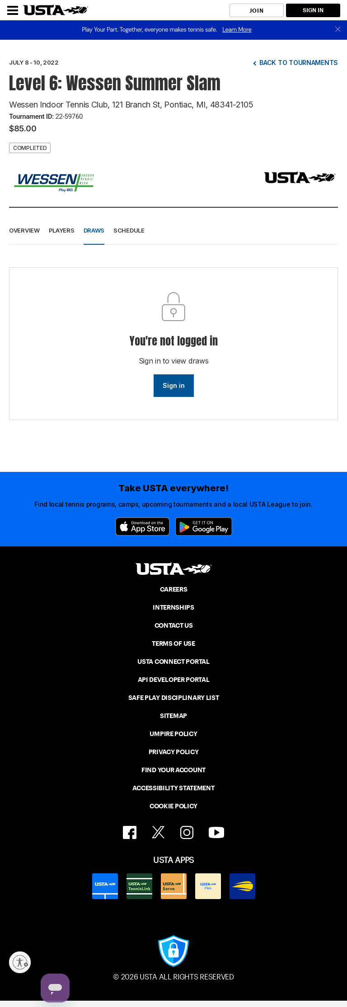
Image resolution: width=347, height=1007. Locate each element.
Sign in (174, 385)
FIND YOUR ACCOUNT (173, 770)
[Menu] (13, 10)
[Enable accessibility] (20, 962)
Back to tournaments (298, 62)
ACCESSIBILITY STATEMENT (173, 788)
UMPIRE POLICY (173, 734)
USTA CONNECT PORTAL (173, 661)
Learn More (236, 29)
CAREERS (174, 589)
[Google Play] (203, 526)
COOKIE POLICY (173, 806)
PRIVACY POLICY (174, 752)
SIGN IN (313, 10)
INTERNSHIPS (173, 607)
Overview (24, 230)
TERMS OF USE (173, 643)
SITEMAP (173, 715)
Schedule (129, 230)
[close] (338, 30)
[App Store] (142, 526)
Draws (94, 230)
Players (62, 230)
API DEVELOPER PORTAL (174, 679)
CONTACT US (174, 625)
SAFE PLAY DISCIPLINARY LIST (173, 697)
